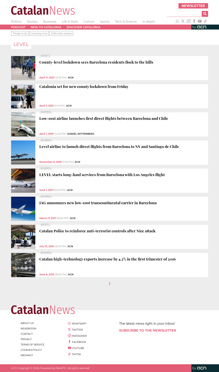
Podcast (18, 27)
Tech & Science (126, 21)
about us (27, 323)
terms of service (32, 344)
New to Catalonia (46, 27)
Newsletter (193, 6)
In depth (149, 21)
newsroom (28, 328)
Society (32, 21)
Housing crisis (39, 33)
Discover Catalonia (83, 27)
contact (27, 333)
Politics (16, 21)
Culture (89, 21)
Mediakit (27, 355)
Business (49, 21)
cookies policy (31, 349)
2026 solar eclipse (61, 33)
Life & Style (70, 21)
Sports (104, 21)
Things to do (20, 33)
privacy (26, 339)
